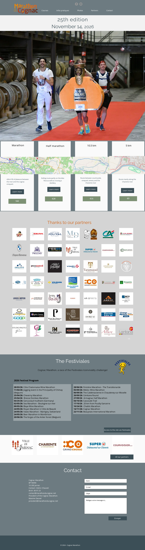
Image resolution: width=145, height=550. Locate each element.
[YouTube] (80, 4)
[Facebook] (76, 4)
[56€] (17, 201)
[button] (46, 10)
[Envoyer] (117, 518)
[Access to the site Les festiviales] (117, 430)
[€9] (128, 198)
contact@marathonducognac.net (42, 493)
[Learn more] (17, 191)
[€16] (91, 198)
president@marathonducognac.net (43, 501)
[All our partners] (121, 456)
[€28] (54, 198)
